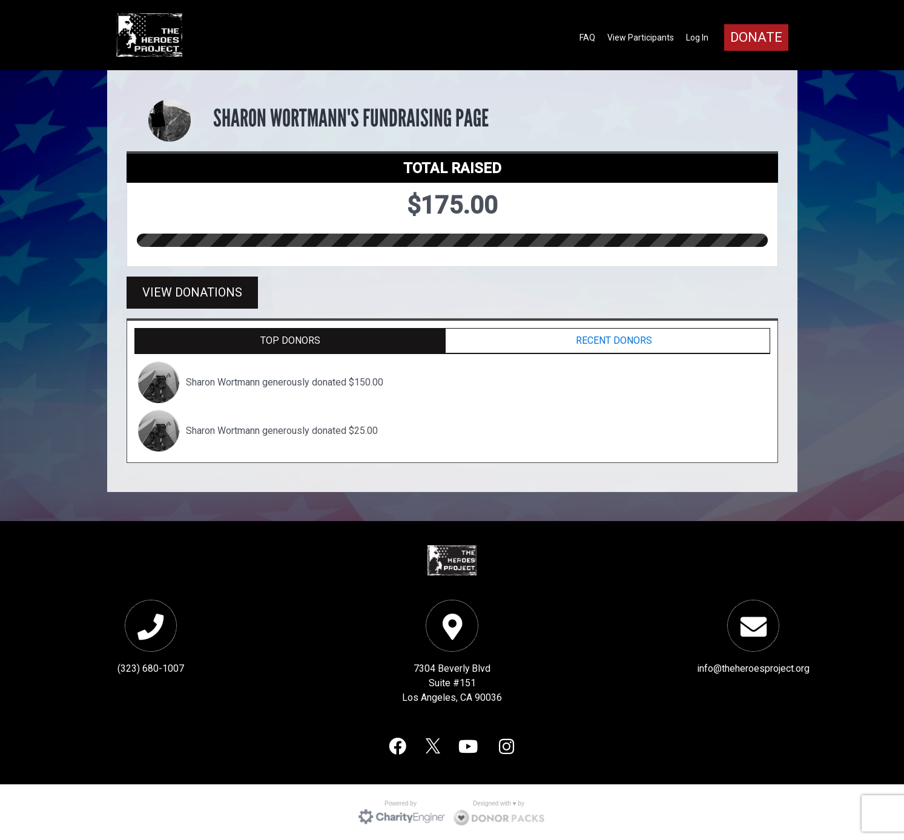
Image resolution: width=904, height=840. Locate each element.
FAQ (587, 37)
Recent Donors (614, 340)
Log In (697, 37)
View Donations (192, 292)
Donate (756, 37)
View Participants (640, 37)
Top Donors (290, 340)
